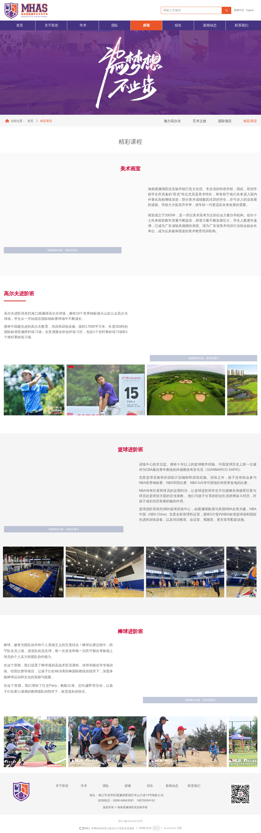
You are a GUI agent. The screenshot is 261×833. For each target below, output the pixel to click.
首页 (30, 121)
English (250, 10)
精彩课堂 (46, 121)
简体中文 (239, 10)
